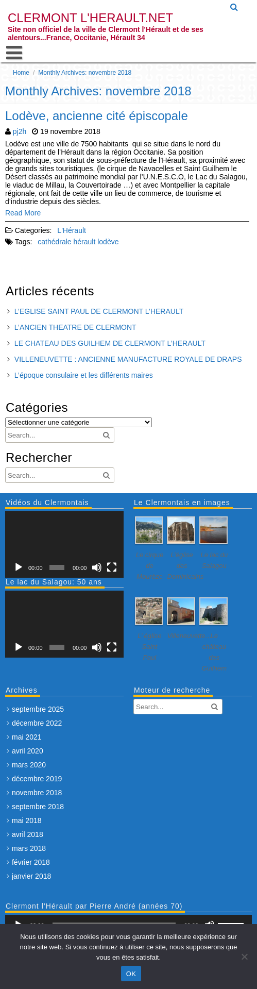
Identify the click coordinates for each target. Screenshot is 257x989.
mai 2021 (27, 737)
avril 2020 (27, 751)
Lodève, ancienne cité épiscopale (96, 116)
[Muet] (97, 567)
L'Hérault (71, 230)
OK (131, 974)
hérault (85, 242)
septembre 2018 (38, 806)
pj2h (19, 131)
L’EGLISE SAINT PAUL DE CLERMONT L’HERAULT (98, 311)
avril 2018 (27, 834)
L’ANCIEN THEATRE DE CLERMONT (75, 327)
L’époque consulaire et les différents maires (83, 375)
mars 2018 (29, 848)
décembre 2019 (37, 779)
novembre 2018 (37, 793)
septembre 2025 (38, 709)
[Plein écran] (112, 567)
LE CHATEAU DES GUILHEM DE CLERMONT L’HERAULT (109, 343)
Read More (23, 213)
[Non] (244, 956)
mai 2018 (27, 820)
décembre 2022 (37, 723)
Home (21, 72)
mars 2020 (29, 765)
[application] (64, 544)
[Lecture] (18, 567)
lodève (107, 242)
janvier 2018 (31, 876)
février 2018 (31, 862)
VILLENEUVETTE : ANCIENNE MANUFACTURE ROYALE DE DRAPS (128, 359)
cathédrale (54, 242)
